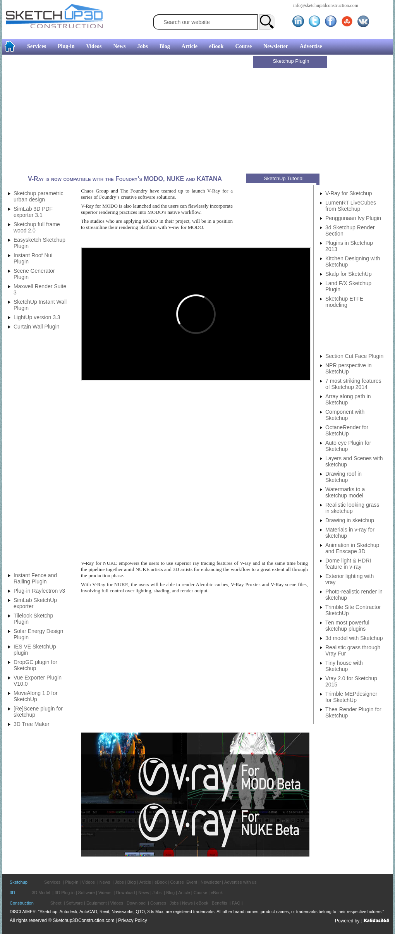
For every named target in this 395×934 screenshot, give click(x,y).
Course (243, 46)
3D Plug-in (64, 892)
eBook (216, 46)
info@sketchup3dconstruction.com (325, 5)
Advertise (311, 46)
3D (12, 892)
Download (125, 892)
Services (36, 46)
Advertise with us (240, 882)
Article (190, 46)
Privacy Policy (132, 920)
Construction (22, 903)
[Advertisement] (129, 115)
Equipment (96, 903)
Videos (94, 46)
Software (86, 892)
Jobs (142, 46)
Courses (158, 903)
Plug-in (66, 46)
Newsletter (275, 46)
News (119, 46)
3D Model (41, 892)
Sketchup (18, 882)
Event (191, 882)
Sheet (56, 903)
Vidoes (116, 903)
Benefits (219, 903)
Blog (165, 46)
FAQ (236, 903)
